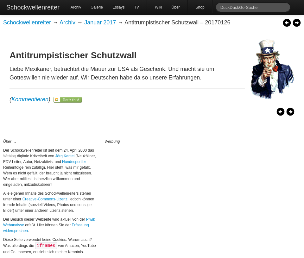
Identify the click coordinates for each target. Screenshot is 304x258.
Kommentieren (29, 99)
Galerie (97, 7)
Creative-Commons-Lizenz (44, 199)
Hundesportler (74, 162)
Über (176, 7)
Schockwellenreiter (33, 7)
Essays (118, 7)
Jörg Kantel (65, 156)
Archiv (76, 7)
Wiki (158, 7)
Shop (200, 7)
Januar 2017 (100, 22)
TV (136, 7)
